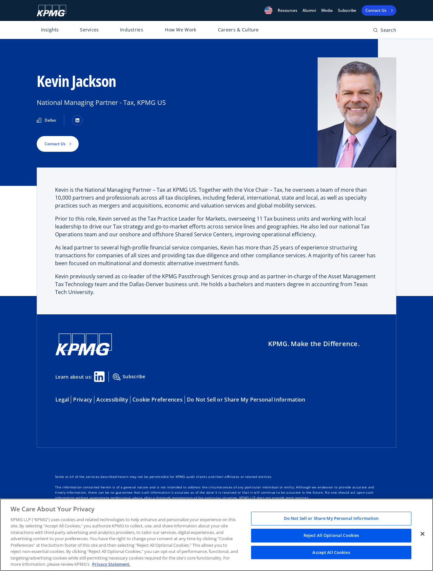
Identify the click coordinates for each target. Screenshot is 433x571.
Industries (131, 30)
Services (89, 30)
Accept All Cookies (331, 552)
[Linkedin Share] (99, 376)
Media (327, 10)
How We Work (180, 30)
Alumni (309, 10)
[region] (216, 535)
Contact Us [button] (55, 144)
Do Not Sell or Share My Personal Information (246, 399)
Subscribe (347, 10)
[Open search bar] (384, 31)
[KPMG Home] (51, 11)
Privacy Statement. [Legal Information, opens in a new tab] (111, 564)
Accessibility (112, 399)
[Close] (422, 534)
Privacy (82, 399)
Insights (50, 30)
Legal (62, 399)
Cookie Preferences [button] (157, 399)
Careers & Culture (238, 30)
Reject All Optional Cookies (331, 535)
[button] (268, 10)
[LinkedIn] (77, 120)
